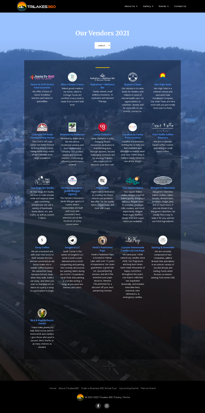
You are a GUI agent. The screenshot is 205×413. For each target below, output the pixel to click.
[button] (131, 6)
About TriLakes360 (69, 388)
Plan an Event (148, 388)
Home (52, 388)
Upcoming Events (129, 388)
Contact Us (180, 6)
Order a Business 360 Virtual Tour (99, 388)
